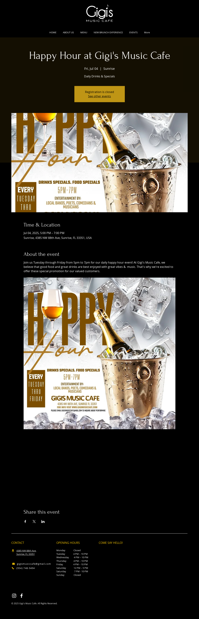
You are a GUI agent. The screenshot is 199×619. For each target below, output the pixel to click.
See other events (99, 96)
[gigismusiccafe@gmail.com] (31, 563)
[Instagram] (14, 595)
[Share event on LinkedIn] (43, 521)
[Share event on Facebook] (25, 521)
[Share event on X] (34, 521)
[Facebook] (21, 595)
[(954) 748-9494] (30, 568)
